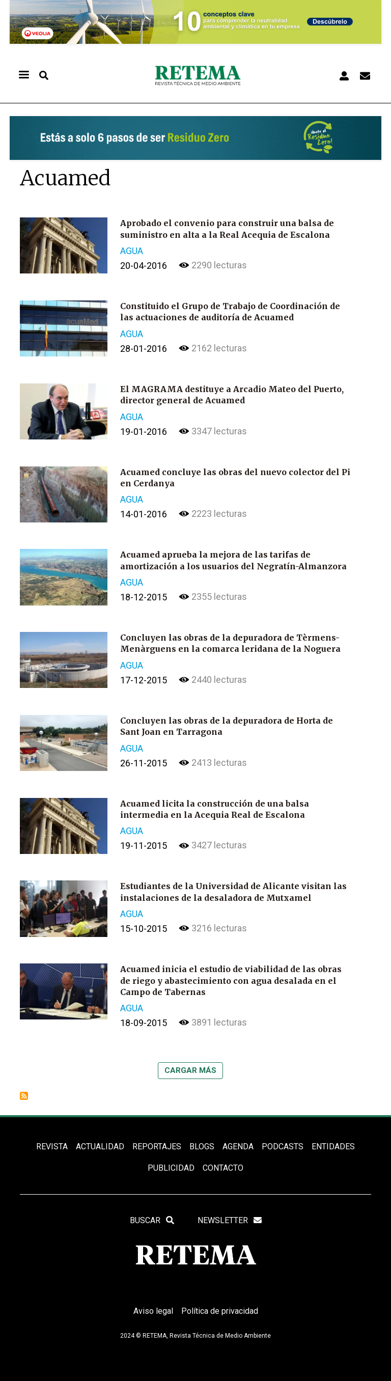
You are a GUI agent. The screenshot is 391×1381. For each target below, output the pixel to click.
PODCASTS (282, 1146)
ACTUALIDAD (100, 1146)
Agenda (238, 1146)
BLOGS (201, 1146)
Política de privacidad (219, 1311)
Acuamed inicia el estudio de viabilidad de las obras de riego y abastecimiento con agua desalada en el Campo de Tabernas (231, 980)
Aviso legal (153, 1311)
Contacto (223, 1168)
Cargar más (190, 1070)
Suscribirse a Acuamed (24, 1096)
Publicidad (171, 1168)
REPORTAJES (156, 1146)
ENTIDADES (333, 1146)
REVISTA (52, 1146)
